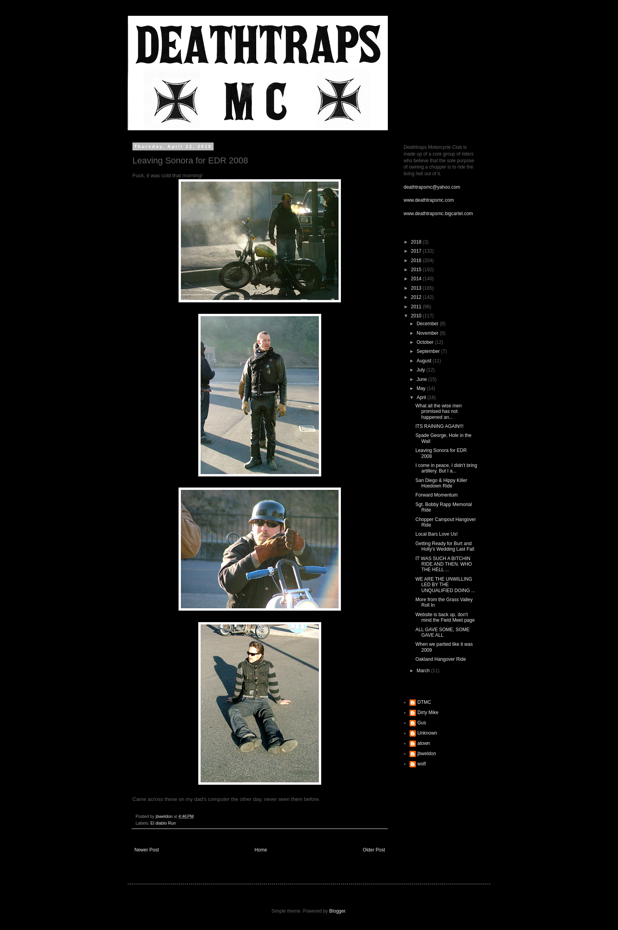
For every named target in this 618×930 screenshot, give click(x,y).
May (422, 388)
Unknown (427, 733)
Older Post (374, 850)
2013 (417, 288)
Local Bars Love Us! (436, 534)
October (426, 342)
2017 (417, 251)
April (422, 397)
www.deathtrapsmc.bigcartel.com (438, 213)
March (424, 670)
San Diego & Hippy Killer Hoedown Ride (441, 483)
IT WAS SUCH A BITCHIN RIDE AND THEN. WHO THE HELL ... (443, 564)
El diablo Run (163, 823)
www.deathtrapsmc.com (429, 200)
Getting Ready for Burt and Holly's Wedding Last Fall (444, 546)
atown (423, 743)
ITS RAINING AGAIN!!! (439, 426)
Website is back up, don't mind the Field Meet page (445, 617)
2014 (417, 278)
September (429, 351)
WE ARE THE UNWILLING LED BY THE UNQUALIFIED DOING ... (445, 584)
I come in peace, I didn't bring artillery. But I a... (446, 468)
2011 (417, 306)
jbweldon (426, 753)
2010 (417, 316)
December (428, 323)
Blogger (337, 911)
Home (261, 850)
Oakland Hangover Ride (440, 659)
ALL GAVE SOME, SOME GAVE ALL (442, 632)
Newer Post (146, 850)
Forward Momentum (436, 495)
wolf (421, 764)
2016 (417, 260)
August (425, 361)
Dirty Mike (427, 712)
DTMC (424, 702)
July (421, 370)
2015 (417, 269)
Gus (421, 723)
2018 (417, 242)
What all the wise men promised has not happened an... (438, 411)
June (422, 379)
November (428, 333)
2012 (417, 297)
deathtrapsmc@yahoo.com (432, 187)
